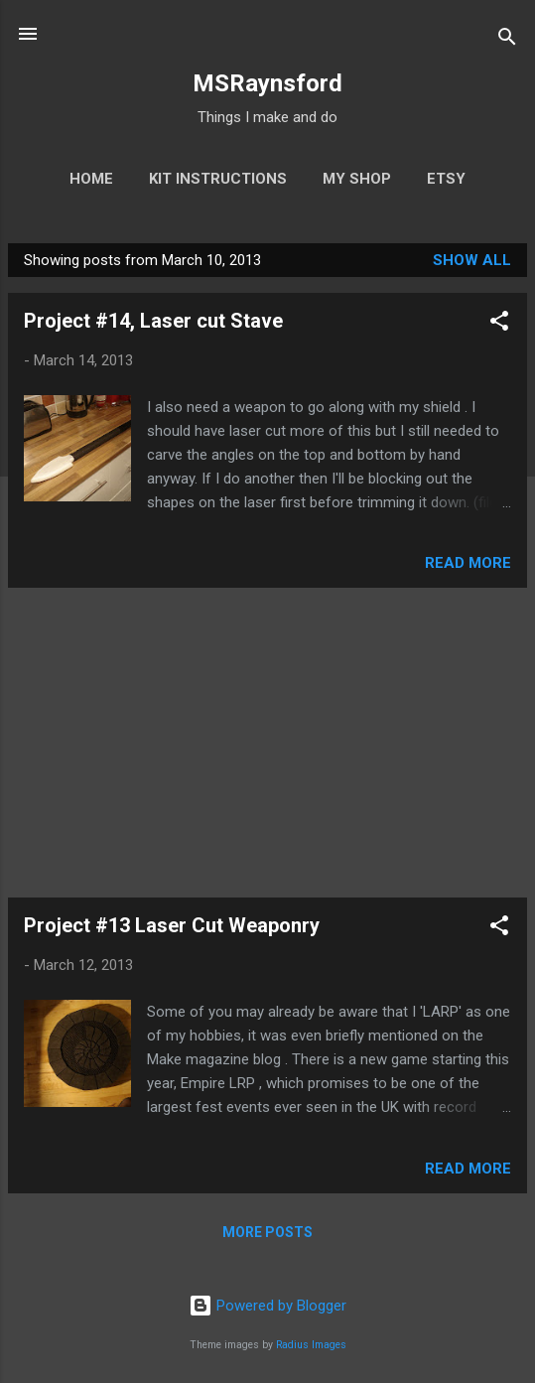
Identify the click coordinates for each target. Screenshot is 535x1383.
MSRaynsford (267, 83)
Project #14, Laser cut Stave (153, 321)
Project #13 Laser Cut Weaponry (172, 925)
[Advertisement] (267, 743)
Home (91, 179)
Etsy (446, 179)
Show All (472, 260)
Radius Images (311, 1344)
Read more (468, 563)
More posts (267, 1232)
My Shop (357, 179)
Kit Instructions (218, 179)
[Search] (507, 40)
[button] (499, 324)
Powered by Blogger (267, 1305)
